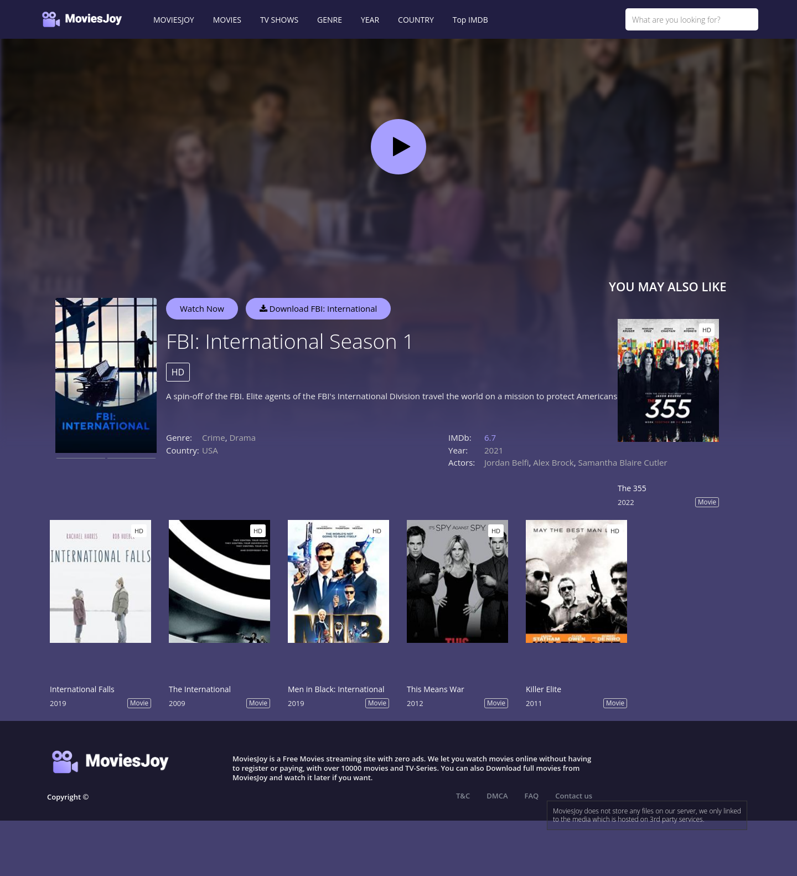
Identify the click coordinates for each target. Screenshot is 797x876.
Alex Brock (553, 462)
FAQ (532, 796)
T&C (463, 796)
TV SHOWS (279, 19)
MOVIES (227, 19)
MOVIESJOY (173, 19)
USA (210, 450)
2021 (493, 450)
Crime (213, 437)
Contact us (573, 796)
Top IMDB (470, 19)
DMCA (497, 796)
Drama (242, 437)
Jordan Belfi (506, 462)
